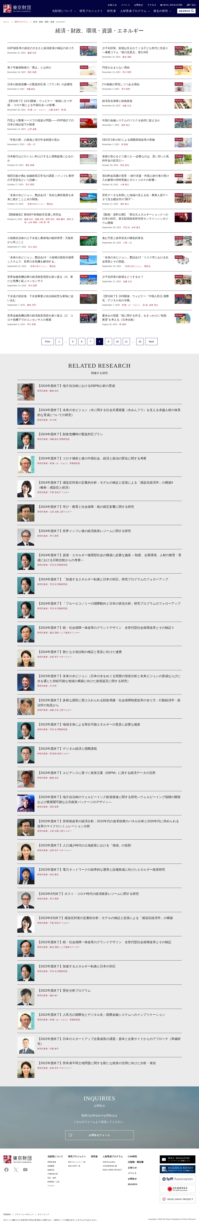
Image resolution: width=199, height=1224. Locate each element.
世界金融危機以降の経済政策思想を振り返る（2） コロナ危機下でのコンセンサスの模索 (52, 319)
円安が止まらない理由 (147, 70)
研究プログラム (21, 22)
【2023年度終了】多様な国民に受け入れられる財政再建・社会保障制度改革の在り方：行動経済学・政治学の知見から (99, 706)
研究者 (111, 10)
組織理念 (50, 1170)
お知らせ (112, 5)
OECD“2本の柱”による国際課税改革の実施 (147, 142)
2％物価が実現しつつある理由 (147, 87)
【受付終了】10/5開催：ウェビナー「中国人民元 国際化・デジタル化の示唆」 (147, 300)
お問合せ (138, 5)
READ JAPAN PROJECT (112, 1170)
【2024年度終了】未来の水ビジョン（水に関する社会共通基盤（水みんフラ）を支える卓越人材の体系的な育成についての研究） (99, 416)
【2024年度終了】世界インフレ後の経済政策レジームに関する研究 (99, 537)
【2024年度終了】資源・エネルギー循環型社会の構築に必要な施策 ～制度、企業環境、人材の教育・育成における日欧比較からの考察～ (99, 561)
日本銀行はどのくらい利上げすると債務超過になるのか (52, 160)
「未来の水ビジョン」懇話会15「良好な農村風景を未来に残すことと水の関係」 (52, 199)
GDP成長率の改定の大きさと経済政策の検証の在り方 (52, 52)
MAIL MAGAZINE (171, 5)
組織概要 (50, 1166)
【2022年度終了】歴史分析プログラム (99, 997)
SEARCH (132, 1184)
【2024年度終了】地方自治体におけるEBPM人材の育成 (99, 392)
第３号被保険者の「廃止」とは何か (52, 70)
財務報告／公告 (53, 1182)
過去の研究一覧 (74, 1166)
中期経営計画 (52, 1174)
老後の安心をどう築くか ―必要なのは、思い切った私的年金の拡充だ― (147, 160)
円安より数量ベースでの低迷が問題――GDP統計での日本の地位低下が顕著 (52, 124)
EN (194, 5)
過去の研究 (160, 10)
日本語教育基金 (110, 1166)
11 (126, 341)
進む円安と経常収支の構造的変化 (147, 242)
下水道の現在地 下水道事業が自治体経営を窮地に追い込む (52, 300)
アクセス (151, 5)
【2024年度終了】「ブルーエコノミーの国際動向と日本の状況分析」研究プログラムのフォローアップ (99, 610)
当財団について (62, 10)
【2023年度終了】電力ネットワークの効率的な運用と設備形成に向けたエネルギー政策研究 (99, 876)
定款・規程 (51, 1178)
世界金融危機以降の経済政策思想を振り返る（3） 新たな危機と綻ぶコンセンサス (52, 281)
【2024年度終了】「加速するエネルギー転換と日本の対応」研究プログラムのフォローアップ (99, 585)
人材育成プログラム (133, 10)
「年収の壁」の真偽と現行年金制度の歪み (52, 142)
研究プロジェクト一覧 (76, 1162)
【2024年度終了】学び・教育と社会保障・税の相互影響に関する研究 (99, 513)
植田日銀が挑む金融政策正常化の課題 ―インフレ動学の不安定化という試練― (52, 180)
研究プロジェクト (91, 10)
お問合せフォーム (99, 1135)
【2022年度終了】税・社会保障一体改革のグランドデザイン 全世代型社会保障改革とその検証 (99, 948)
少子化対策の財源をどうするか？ (147, 281)
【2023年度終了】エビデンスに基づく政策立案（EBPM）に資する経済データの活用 (99, 779)
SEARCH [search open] (186, 10)
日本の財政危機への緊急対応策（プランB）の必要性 (52, 87)
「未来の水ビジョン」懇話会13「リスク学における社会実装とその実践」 (147, 261)
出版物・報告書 (136, 1162)
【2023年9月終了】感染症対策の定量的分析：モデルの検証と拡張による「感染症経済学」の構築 (99, 924)
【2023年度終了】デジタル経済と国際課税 (99, 755)
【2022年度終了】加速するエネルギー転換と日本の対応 (99, 973)
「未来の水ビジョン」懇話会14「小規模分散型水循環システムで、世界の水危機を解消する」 (52, 261)
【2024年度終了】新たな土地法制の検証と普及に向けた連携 (99, 658)
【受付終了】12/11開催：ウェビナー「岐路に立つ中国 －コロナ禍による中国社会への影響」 (52, 105)
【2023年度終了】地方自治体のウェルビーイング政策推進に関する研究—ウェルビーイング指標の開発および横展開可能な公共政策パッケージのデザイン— (99, 803)
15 (139, 341)
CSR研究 (132, 1156)
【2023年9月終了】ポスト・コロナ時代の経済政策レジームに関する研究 (99, 900)
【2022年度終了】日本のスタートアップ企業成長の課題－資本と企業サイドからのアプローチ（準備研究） (99, 1045)
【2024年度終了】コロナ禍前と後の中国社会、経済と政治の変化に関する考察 (99, 465)
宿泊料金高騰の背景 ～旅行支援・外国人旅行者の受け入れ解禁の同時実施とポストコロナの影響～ (147, 180)
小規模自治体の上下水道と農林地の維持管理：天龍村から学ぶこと (52, 242)
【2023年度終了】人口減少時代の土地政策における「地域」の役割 (99, 852)
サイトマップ (43, 1214)
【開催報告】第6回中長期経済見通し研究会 (52, 220)
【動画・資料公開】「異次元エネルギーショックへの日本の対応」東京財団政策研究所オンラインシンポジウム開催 (147, 220)
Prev (47, 341)
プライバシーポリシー (24, 1214)
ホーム (6, 22)
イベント (125, 5)
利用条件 (7, 1214)
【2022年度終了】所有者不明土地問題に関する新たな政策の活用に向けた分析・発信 (99, 1067)
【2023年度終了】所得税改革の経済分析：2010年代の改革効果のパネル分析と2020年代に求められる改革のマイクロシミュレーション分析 (99, 827)
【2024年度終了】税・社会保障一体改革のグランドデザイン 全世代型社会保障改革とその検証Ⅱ (99, 634)
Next (151, 341)
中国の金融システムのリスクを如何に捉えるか (147, 124)
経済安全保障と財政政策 (147, 105)
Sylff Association (109, 1162)
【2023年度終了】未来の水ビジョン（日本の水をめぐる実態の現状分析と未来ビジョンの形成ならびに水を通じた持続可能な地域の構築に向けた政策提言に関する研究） (99, 682)
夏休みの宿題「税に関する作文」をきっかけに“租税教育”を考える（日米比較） (147, 319)
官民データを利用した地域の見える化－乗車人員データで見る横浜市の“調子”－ (147, 199)
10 (117, 341)
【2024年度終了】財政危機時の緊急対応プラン (99, 440)
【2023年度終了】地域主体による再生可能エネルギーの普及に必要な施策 (99, 731)
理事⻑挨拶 (51, 1162)
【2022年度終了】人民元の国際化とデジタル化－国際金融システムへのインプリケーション (99, 1021)
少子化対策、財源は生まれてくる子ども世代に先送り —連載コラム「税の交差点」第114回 (147, 52)
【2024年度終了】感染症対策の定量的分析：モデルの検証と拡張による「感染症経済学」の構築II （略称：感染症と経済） (99, 489)
